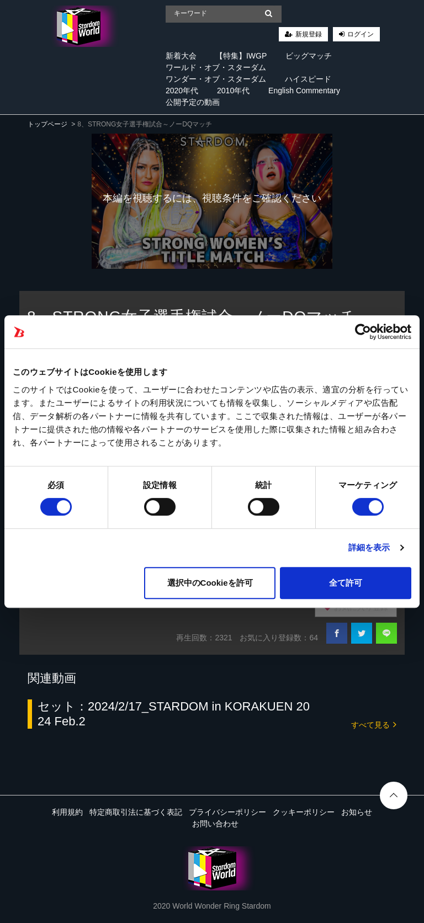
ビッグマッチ (308, 55)
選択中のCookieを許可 (210, 582)
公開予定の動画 (193, 102)
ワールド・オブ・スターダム (216, 67)
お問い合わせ (215, 823)
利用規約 (67, 812)
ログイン (360, 34)
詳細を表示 (369, 547)
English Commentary (304, 90)
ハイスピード (308, 79)
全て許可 (345, 582)
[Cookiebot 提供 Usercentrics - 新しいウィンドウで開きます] (363, 331)
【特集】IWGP (241, 55)
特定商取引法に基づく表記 (135, 812)
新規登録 (308, 34)
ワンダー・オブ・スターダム (216, 79)
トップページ (47, 124)
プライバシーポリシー (227, 812)
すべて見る (373, 724)
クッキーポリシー (304, 812)
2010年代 (233, 90)
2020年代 (182, 90)
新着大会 (181, 55)
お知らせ (356, 812)
